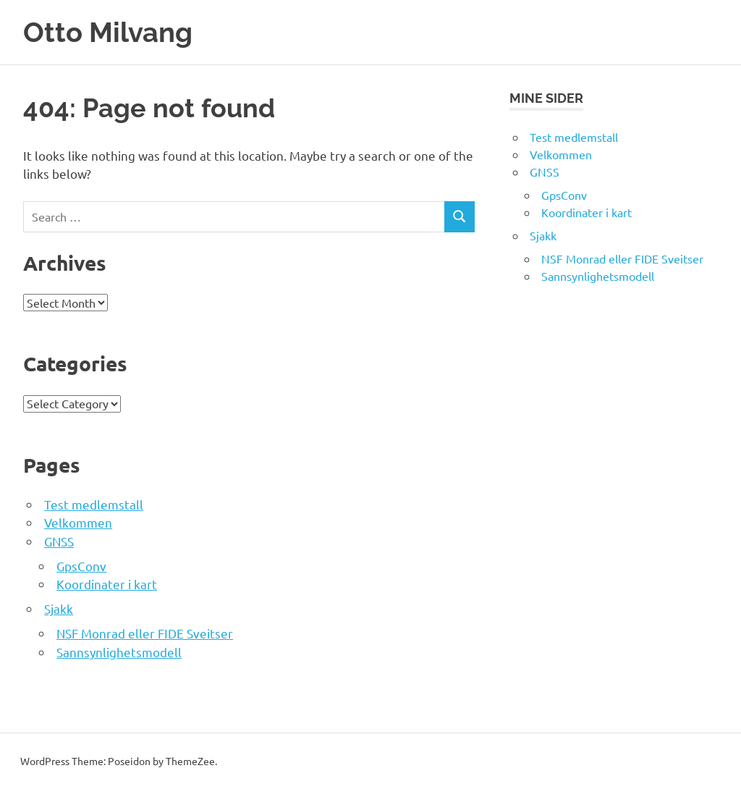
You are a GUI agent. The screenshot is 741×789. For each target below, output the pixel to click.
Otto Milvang (107, 32)
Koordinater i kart (106, 583)
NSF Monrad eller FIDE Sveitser (144, 633)
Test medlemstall (93, 504)
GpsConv (81, 565)
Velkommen (78, 522)
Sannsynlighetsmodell (119, 651)
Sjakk (58, 608)
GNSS (59, 541)
